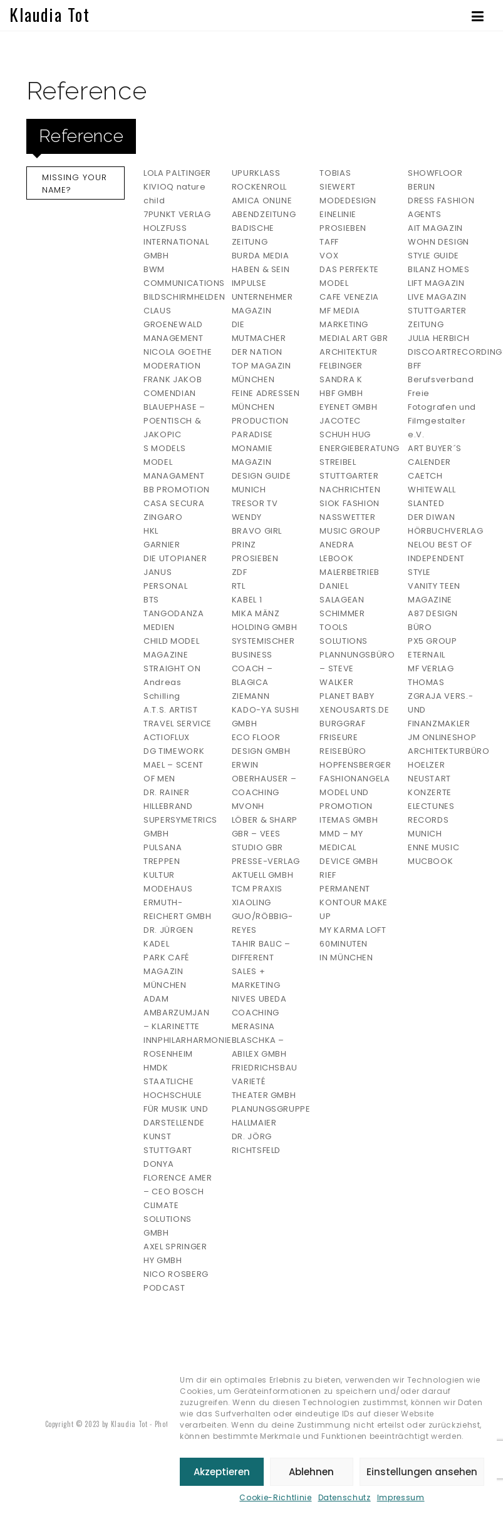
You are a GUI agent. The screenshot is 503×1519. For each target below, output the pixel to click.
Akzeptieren (222, 1471)
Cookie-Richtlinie (275, 1497)
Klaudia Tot (49, 14)
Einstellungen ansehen (421, 1471)
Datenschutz (344, 1497)
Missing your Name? (74, 183)
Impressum (401, 1497)
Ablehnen (311, 1471)
